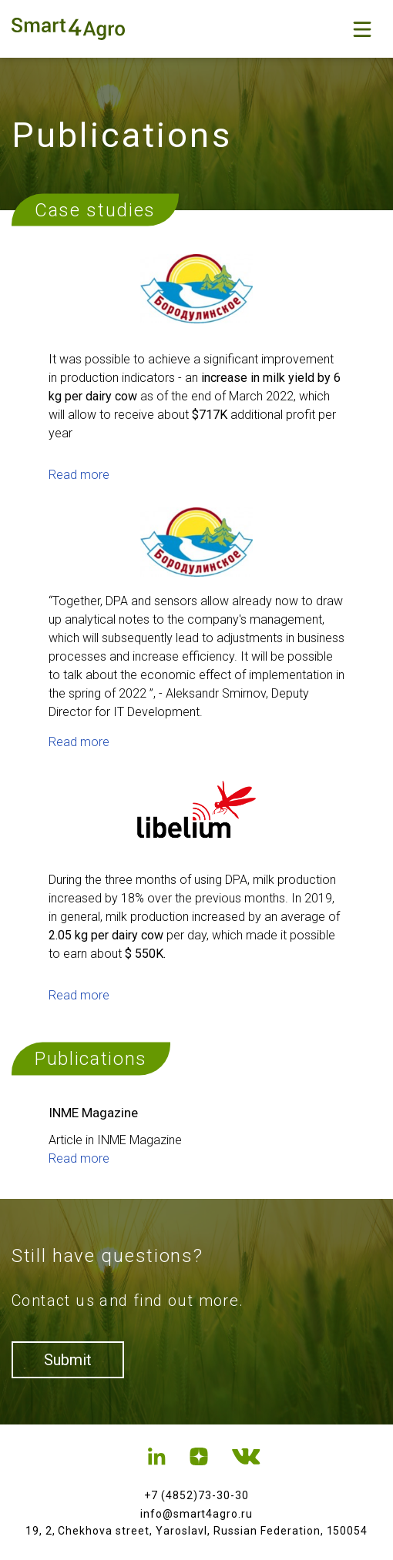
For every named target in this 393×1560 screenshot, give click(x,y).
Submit (68, 1360)
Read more (79, 474)
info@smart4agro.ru (197, 1514)
